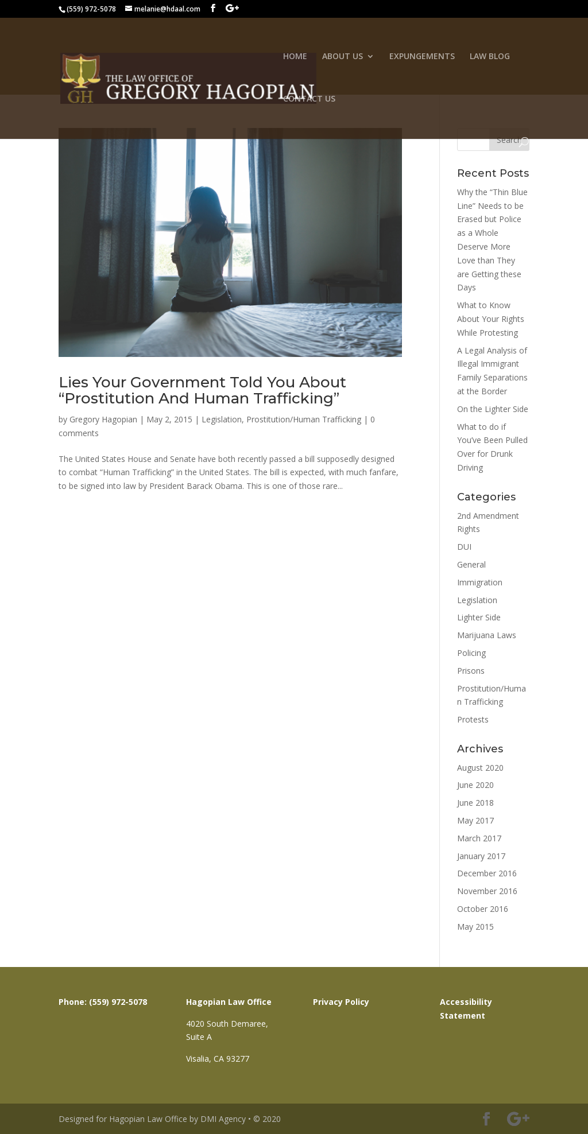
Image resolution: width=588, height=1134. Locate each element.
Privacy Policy (341, 1001)
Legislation (222, 419)
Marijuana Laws (486, 635)
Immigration (479, 582)
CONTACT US (309, 99)
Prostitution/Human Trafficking (303, 419)
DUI (464, 546)
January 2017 (481, 855)
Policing (471, 652)
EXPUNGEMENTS (422, 56)
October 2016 (482, 908)
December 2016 (487, 873)
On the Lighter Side (492, 408)
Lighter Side (479, 617)
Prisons (471, 670)
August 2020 (480, 767)
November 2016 (487, 891)
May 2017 (475, 820)
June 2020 (475, 784)
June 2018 (475, 802)
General (471, 564)
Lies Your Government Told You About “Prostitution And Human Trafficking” (202, 390)
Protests (473, 719)
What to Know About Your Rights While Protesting (490, 319)
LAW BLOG (490, 56)
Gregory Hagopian (103, 419)
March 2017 (479, 838)
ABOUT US (342, 56)
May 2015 (475, 926)
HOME (295, 56)
